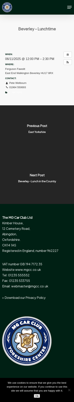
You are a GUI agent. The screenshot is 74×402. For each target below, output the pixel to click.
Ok (37, 396)
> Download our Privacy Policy (24, 297)
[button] (69, 7)
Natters (17, 92)
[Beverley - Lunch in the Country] (37, 179)
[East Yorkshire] (37, 130)
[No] (69, 390)
